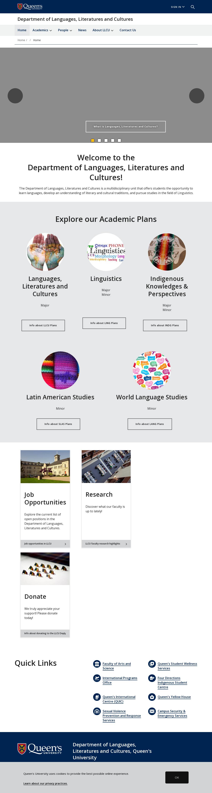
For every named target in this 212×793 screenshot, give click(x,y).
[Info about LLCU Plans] (45, 252)
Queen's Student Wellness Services (177, 666)
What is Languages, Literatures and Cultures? (126, 126)
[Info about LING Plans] (106, 252)
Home (22, 30)
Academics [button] (42, 30)
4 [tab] (112, 140)
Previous (15, 95)
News (82, 30)
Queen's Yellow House (174, 697)
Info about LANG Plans (150, 424)
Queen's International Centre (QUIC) (119, 699)
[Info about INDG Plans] (167, 252)
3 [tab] (106, 140)
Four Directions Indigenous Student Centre (172, 682)
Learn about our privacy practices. (45, 783)
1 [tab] (92, 140)
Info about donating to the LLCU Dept (45, 633)
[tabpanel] (106, 96)
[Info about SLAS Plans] (60, 370)
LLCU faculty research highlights (106, 543)
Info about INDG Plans (165, 325)
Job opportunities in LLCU (45, 543)
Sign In (178, 7)
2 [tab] (99, 140)
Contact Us (128, 30)
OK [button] (177, 777)
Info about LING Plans (104, 323)
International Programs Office (120, 680)
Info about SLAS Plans (58, 424)
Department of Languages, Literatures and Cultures (75, 19)
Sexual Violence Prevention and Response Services (122, 715)
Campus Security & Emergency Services (172, 713)
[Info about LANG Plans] (152, 370)
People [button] (65, 30)
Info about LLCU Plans (43, 325)
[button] (191, 6)
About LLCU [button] (103, 30)
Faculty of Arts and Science (117, 666)
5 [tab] (119, 140)
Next (196, 95)
